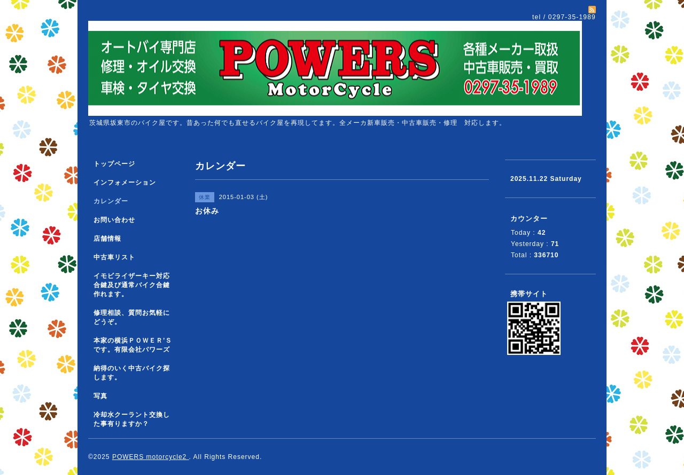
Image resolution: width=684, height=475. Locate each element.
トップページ (114, 164)
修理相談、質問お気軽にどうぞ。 (132, 317)
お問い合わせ (114, 220)
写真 (100, 396)
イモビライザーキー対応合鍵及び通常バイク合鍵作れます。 (132, 285)
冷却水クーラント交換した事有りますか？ (132, 419)
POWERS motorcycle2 (150, 457)
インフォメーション (125, 182)
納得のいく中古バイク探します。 (132, 373)
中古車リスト (114, 257)
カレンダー (111, 201)
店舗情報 (107, 238)
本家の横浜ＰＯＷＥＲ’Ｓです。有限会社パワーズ (133, 345)
